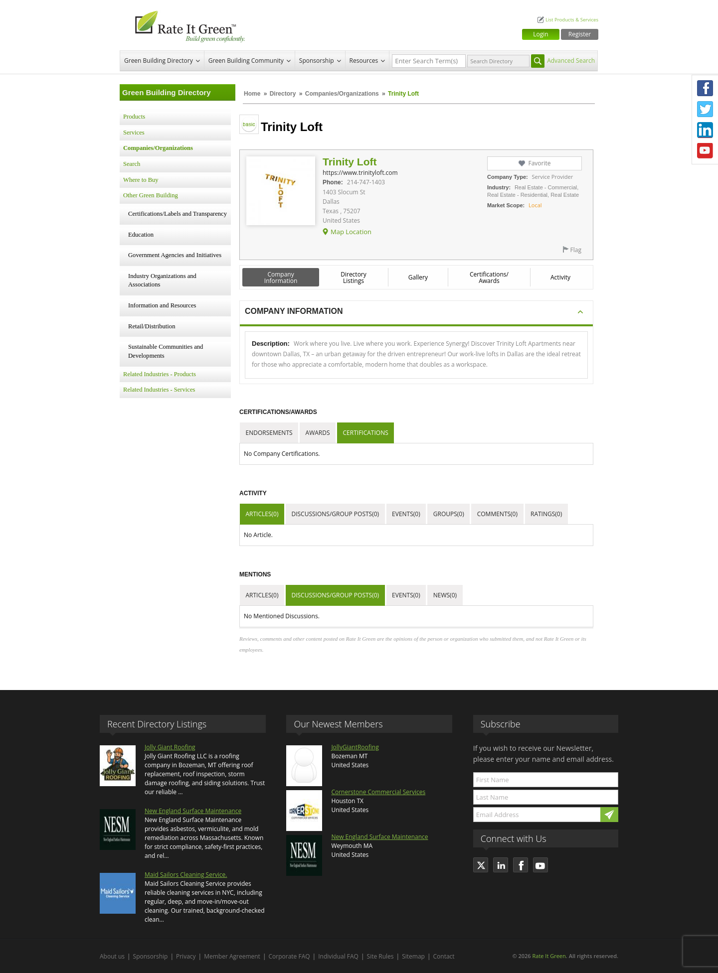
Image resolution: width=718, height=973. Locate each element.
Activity (560, 277)
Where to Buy (141, 179)
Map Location (351, 231)
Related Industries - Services (159, 389)
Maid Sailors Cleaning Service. (186, 874)
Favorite (539, 163)
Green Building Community (246, 60)
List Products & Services (571, 19)
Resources (364, 60)
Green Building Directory (158, 60)
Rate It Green (548, 956)
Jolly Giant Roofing (170, 747)
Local (535, 205)
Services (134, 132)
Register (579, 34)
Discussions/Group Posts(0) (335, 514)
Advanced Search (571, 60)
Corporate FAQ (289, 956)
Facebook (705, 88)
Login (540, 34)
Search (131, 163)
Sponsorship (316, 60)
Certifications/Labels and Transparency (177, 213)
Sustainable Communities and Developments (165, 351)
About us (112, 956)
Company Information (281, 277)
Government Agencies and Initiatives (174, 255)
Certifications (365, 432)
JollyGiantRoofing (354, 747)
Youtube (705, 151)
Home (252, 93)
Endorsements (269, 432)
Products (134, 116)
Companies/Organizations (342, 93)
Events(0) (406, 514)
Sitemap (413, 956)
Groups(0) (448, 514)
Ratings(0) (546, 514)
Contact (444, 956)
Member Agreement (232, 956)
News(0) (445, 595)
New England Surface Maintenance (193, 811)
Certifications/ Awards (489, 277)
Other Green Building (150, 195)
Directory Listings (353, 277)
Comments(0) (497, 514)
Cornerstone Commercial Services (378, 792)
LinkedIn (705, 130)
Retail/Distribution (151, 326)
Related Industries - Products (159, 374)
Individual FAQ (338, 956)
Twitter (705, 109)
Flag (575, 250)
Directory (283, 93)
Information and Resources (162, 305)
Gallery (418, 277)
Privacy (186, 956)
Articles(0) (262, 514)
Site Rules (380, 956)
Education (141, 234)
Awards (318, 432)
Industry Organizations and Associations (162, 280)
